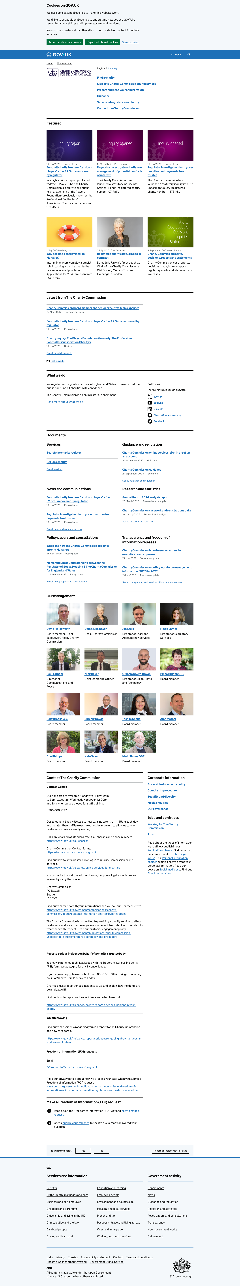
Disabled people (57, 1229)
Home (50, 63)
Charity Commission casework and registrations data (156, 510)
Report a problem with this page (170, 1150)
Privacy (60, 1257)
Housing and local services (113, 1208)
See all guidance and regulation (138, 480)
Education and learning (111, 1188)
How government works (162, 1229)
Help (50, 1257)
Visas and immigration (110, 1229)
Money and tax (106, 1215)
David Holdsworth (58, 629)
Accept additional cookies (64, 42)
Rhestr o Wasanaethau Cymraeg (67, 1262)
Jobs (151, 834)
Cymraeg (113, 68)
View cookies (130, 42)
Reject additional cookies (102, 42)
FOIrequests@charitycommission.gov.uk (72, 1067)
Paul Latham (55, 674)
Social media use (169, 869)
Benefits (52, 1188)
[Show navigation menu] (176, 54)
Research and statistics (162, 1208)
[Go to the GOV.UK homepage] (59, 54)
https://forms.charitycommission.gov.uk (72, 852)
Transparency (156, 1222)
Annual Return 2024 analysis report (145, 497)
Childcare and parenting (62, 1208)
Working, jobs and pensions (114, 1236)
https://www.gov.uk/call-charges (67, 841)
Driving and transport (60, 1236)
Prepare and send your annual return (120, 90)
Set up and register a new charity (118, 102)
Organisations (64, 63)
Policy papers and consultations (168, 1215)
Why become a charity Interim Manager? (66, 255)
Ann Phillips (54, 756)
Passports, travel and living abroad (118, 1222)
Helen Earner (168, 629)
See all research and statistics (137, 521)
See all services (54, 469)
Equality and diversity (162, 796)
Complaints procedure (162, 790)
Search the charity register (64, 452)
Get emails (55, 361)
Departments (156, 1188)
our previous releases (76, 1123)
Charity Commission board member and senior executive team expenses (93, 308)
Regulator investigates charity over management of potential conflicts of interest (120, 171)
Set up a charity (57, 462)
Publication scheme (160, 850)
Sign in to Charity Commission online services (126, 83)
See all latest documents (59, 353)
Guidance (103, 96)
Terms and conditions (139, 1257)
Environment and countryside (115, 1202)
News (151, 1195)
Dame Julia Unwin (95, 629)
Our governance (158, 809)
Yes (86, 1150)
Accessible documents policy (167, 784)
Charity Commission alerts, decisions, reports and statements (170, 255)
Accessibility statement (95, 1257)
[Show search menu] (188, 54)
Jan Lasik (128, 629)
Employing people (108, 1195)
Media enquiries (158, 802)
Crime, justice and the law (63, 1222)
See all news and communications (64, 529)
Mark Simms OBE (133, 756)
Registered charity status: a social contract (119, 255)
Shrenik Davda (93, 719)
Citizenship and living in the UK (66, 1215)
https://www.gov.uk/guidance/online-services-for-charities (83, 867)
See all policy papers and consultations (67, 581)
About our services (159, 873)
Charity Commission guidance (141, 469)
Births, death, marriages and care (67, 1195)
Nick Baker (91, 674)
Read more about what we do (65, 402)
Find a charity (105, 77)
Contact (118, 1257)
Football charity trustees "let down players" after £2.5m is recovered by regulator (69, 171)
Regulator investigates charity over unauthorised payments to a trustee (170, 171)
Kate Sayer (91, 756)
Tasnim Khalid (131, 719)
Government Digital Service (107, 1262)
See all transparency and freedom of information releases (152, 582)
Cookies (73, 1257)
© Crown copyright (181, 1276)
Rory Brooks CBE (57, 719)
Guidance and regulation (163, 1202)
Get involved (155, 1236)
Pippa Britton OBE (172, 674)
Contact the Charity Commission (118, 108)
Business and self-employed (64, 1202)
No (104, 1150)
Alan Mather (168, 719)
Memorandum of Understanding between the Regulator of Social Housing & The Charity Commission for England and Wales (82, 566)
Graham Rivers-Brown (136, 674)
